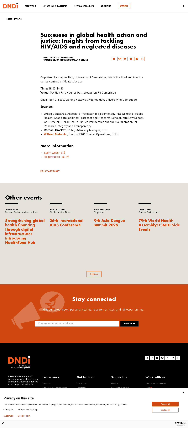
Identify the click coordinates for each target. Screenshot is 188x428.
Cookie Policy (24, 416)
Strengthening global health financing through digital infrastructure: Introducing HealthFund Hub (25, 231)
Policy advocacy (49, 171)
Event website (53, 152)
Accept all (165, 404)
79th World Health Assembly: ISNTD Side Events (159, 225)
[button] (114, 59)
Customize (8, 416)
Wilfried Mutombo (55, 134)
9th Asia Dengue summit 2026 (109, 222)
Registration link (55, 157)
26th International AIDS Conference (66, 222)
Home (9, 19)
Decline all (165, 410)
